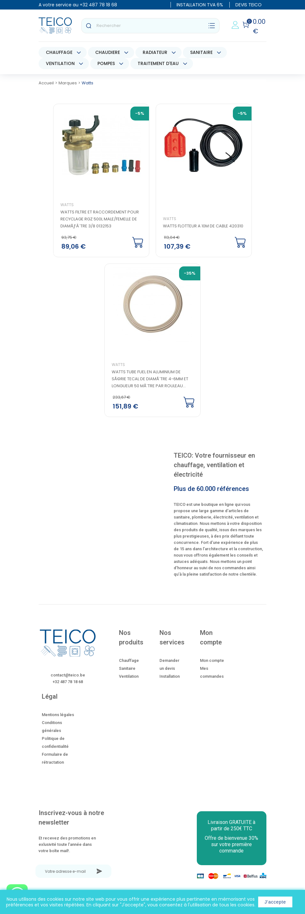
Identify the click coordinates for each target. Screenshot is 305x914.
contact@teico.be (68, 675)
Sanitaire (127, 669)
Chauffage (129, 661)
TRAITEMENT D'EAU (158, 63)
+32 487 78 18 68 (98, 5)
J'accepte (275, 901)
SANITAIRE (201, 52)
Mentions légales (58, 715)
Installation (169, 677)
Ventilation (129, 677)
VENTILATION (60, 63)
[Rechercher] (150, 25)
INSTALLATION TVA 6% (200, 5)
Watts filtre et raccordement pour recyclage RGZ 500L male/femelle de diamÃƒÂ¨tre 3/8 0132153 (100, 219)
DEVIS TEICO (248, 5)
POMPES (106, 63)
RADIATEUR (155, 52)
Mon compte (212, 661)
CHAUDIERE (107, 52)
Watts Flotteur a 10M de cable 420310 (203, 226)
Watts (67, 205)
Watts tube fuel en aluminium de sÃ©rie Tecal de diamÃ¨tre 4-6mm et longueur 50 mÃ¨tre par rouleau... (150, 379)
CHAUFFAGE (59, 52)
